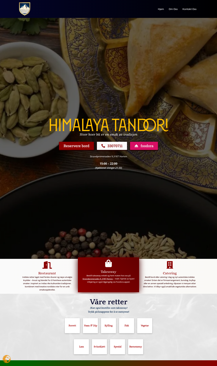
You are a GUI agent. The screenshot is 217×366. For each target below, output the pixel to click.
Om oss (173, 9)
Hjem (161, 9)
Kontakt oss (189, 9)
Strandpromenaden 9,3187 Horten (108, 156)
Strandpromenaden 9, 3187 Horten (98, 278)
